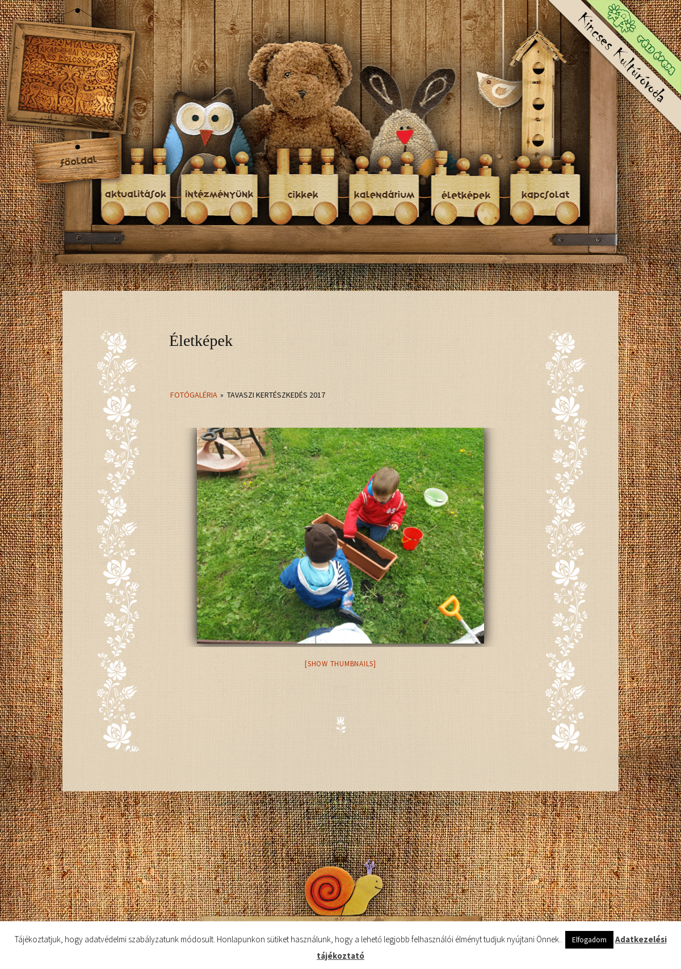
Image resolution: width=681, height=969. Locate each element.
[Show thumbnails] (340, 664)
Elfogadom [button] (589, 940)
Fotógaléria (193, 395)
